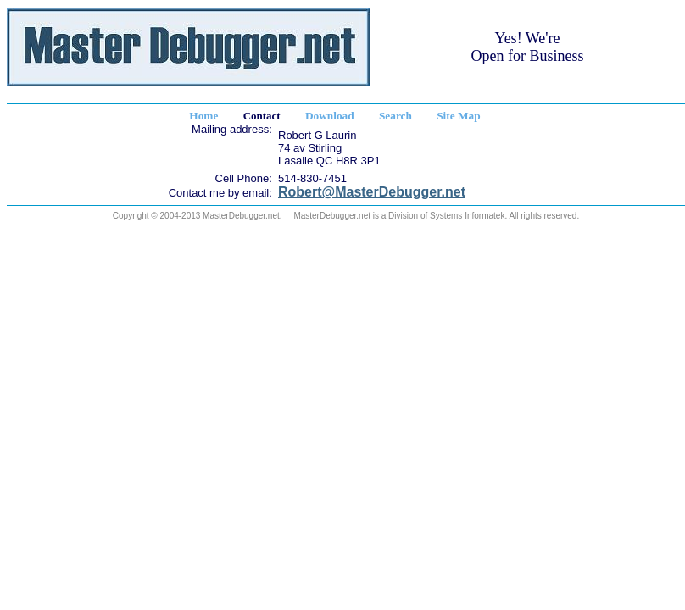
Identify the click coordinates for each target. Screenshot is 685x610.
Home (203, 115)
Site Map (458, 115)
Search (395, 115)
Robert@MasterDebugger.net (371, 192)
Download (329, 115)
